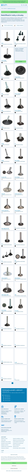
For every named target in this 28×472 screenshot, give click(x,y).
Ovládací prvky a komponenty (6, 446)
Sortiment (5, 8)
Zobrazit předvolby (14, 468)
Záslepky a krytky (4, 438)
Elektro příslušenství (16, 444)
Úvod (2, 8)
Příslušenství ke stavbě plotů (18, 443)
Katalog (20, 61)
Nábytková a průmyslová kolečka (19, 440)
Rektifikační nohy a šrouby (6, 441)
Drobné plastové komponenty (18, 441)
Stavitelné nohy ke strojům (6, 443)
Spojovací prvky (16, 446)
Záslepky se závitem (4, 444)
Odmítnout (14, 465)
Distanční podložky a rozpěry (18, 438)
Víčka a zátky (3, 440)
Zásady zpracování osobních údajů (16, 470)
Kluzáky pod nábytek (5, 448)
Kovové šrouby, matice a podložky (19, 448)
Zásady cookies (8, 470)
